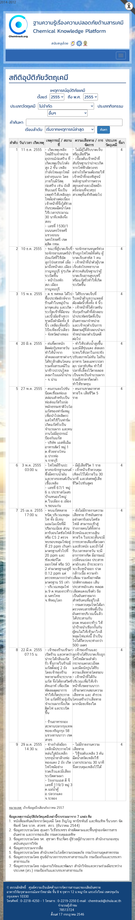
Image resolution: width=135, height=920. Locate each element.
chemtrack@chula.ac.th (104, 901)
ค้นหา (103, 129)
